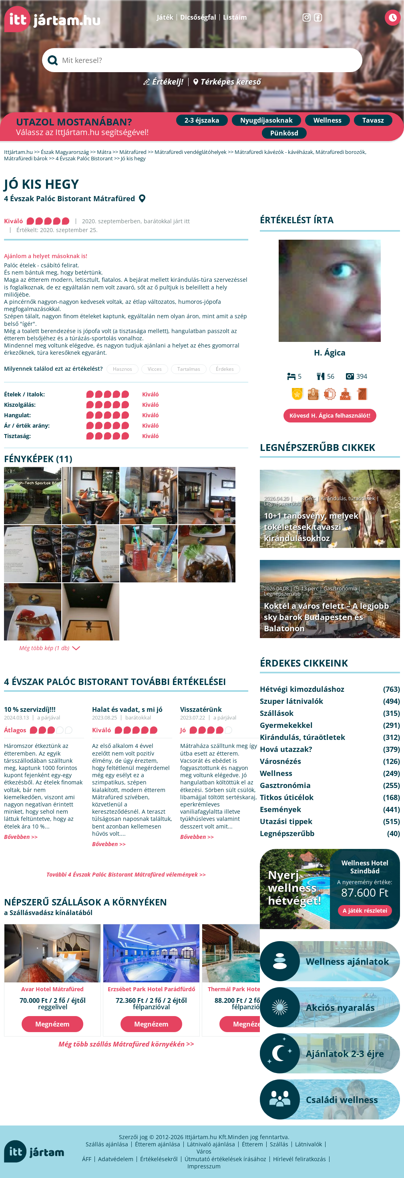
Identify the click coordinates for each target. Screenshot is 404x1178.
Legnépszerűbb (282, 503)
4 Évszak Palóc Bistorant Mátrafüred (69, 198)
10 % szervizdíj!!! (30, 709)
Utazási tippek (286, 821)
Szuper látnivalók (291, 701)
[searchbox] (202, 60)
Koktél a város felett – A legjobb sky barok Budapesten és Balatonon (326, 617)
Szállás (279, 1144)
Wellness (328, 120)
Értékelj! (167, 82)
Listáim (235, 17)
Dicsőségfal (198, 17)
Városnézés (280, 761)
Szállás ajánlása (107, 1144)
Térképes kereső (231, 82)
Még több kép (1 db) (44, 648)
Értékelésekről (159, 1159)
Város (204, 1151)
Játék (165, 17)
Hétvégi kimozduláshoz (302, 689)
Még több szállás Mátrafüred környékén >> (126, 1044)
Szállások (276, 713)
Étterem (252, 1144)
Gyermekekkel (286, 725)
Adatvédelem (115, 1159)
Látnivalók (308, 1144)
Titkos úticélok (287, 797)
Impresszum (204, 1166)
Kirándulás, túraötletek (348, 498)
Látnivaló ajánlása (211, 1144)
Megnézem (52, 1024)
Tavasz (373, 120)
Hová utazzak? (286, 749)
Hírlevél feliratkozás (299, 1159)
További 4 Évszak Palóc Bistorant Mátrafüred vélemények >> (126, 874)
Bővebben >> (21, 837)
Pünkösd (284, 133)
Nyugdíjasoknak (266, 120)
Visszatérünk (201, 709)
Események (280, 809)
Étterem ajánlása (157, 1144)
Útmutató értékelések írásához (225, 1159)
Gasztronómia (340, 588)
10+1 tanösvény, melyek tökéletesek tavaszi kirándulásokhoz (311, 527)
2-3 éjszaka (202, 120)
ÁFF (86, 1159)
